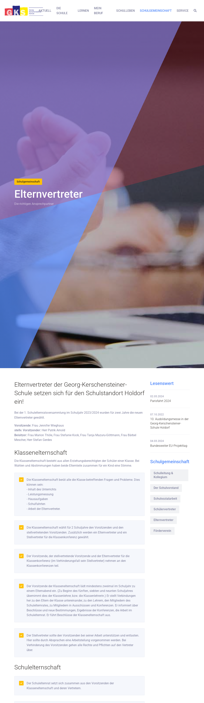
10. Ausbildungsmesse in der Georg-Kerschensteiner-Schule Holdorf (169, 423)
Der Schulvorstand (166, 488)
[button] (195, 11)
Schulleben (125, 10)
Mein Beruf (98, 10)
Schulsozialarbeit (165, 498)
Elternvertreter (163, 520)
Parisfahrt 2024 (160, 401)
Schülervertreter (165, 509)
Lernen (83, 10)
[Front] (19, 11)
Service (183, 10)
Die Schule (62, 10)
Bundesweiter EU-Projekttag (168, 446)
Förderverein (162, 531)
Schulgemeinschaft (156, 10)
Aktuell (44, 10)
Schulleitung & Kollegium (163, 475)
